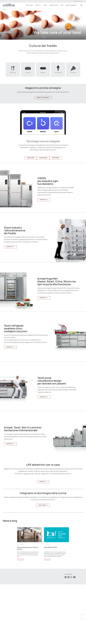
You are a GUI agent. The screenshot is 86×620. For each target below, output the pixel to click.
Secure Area (77, 1)
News (21, 580)
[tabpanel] (43, 24)
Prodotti (37, 5)
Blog (18, 580)
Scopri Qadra (55, 157)
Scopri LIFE (42, 481)
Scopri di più (43, 199)
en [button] (82, 1)
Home (4, 9)
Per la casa (29, 5)
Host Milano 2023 (50, 583)
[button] (81, 5)
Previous (1, 24)
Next (84, 24)
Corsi (62, 5)
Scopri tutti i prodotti (43, 97)
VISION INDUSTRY (53, 5)
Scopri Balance (43, 157)
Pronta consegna (71, 5)
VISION (45, 5)
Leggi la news (42, 527)
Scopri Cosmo (30, 157)
